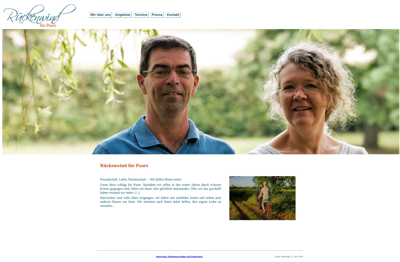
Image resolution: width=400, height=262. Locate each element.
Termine (141, 15)
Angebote (122, 15)
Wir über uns (101, 15)
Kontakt (173, 15)
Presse (157, 15)
